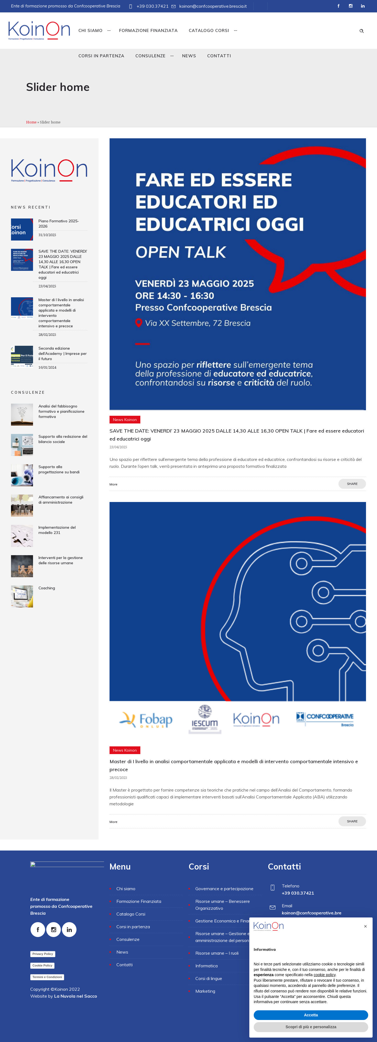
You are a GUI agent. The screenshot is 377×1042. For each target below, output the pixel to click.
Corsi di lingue (208, 978)
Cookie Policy (42, 965)
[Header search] (362, 30)
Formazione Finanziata (148, 30)
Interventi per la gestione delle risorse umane (61, 560)
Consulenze (150, 55)
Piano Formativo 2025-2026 (59, 223)
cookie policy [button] (324, 975)
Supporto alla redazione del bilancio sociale (63, 439)
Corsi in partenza (101, 55)
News (189, 55)
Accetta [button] (311, 1015)
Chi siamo (90, 30)
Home (31, 122)
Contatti (219, 55)
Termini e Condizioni (47, 977)
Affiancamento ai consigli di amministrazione (61, 500)
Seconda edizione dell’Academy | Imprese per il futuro (63, 353)
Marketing (205, 991)
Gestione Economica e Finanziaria (228, 921)
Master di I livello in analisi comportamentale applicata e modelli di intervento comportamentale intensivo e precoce (61, 312)
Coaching (47, 587)
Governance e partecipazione (224, 888)
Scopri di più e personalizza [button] (311, 1027)
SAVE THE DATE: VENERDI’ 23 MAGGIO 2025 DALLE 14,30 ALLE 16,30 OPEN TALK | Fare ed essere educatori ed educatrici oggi (63, 264)
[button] (365, 926)
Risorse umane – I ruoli (217, 953)
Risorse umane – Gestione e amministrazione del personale (225, 937)
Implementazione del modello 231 (57, 530)
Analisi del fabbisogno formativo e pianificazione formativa (61, 411)
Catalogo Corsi (209, 30)
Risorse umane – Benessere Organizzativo (222, 904)
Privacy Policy (42, 953)
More (114, 484)
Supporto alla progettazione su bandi (59, 469)
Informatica (206, 965)
